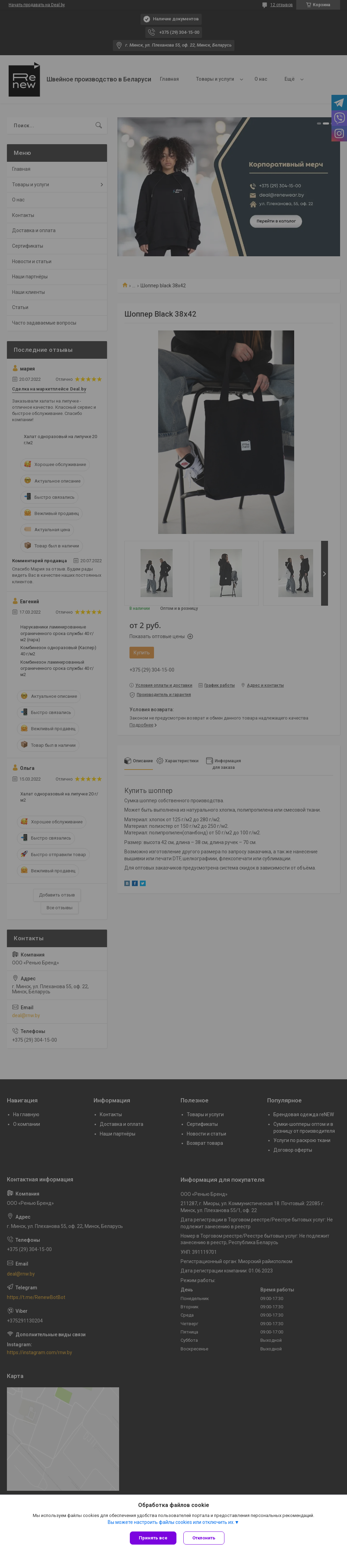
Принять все (153, 1537)
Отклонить (203, 1537)
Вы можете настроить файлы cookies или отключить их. (171, 1522)
